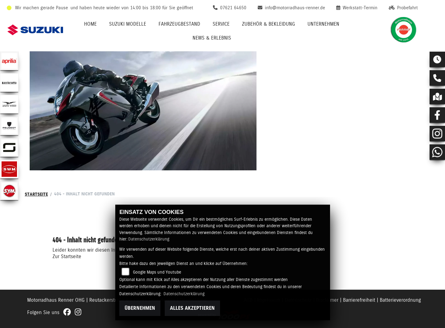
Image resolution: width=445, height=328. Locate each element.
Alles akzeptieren (192, 308)
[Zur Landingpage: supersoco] (9, 147)
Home (90, 24)
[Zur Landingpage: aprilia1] (9, 61)
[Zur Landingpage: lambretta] (9, 82)
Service (221, 24)
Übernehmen (140, 308)
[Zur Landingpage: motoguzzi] (9, 104)
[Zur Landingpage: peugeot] (9, 126)
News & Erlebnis (212, 38)
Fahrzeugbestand (179, 24)
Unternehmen (323, 24)
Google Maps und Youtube (157, 272)
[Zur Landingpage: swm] (9, 169)
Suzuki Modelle (127, 24)
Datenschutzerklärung (148, 238)
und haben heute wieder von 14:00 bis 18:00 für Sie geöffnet (131, 8)
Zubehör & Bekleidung (268, 24)
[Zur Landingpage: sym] (9, 190)
